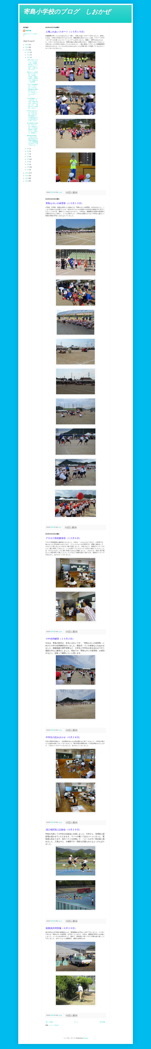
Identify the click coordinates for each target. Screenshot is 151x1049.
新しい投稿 (49, 1022)
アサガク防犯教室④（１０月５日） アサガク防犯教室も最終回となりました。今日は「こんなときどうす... (32, 90)
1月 (28, 169)
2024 (27, 47)
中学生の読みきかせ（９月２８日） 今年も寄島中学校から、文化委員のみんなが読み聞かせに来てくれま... (32, 115)
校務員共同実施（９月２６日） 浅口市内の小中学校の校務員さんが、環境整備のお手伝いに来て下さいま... (32, 140)
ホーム (76, 1022)
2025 (27, 44)
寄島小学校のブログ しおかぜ (66, 11)
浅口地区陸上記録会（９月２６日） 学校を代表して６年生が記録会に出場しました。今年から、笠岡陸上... (32, 128)
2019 (27, 181)
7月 (28, 154)
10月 (28, 57)
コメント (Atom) (54, 1025)
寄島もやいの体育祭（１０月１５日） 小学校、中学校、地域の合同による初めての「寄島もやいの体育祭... (32, 77)
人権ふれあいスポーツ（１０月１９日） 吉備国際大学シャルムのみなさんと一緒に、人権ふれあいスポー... (32, 64)
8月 (28, 151)
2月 (28, 167)
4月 (28, 161)
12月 (28, 52)
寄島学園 (28, 30)
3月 (28, 164)
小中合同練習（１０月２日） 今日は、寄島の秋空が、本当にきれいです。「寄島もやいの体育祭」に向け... (32, 103)
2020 (27, 178)
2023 (27, 50)
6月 (28, 156)
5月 (28, 159)
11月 (28, 55)
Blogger (85, 1038)
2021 (27, 175)
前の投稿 (102, 1022)
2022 (27, 173)
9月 (28, 148)
